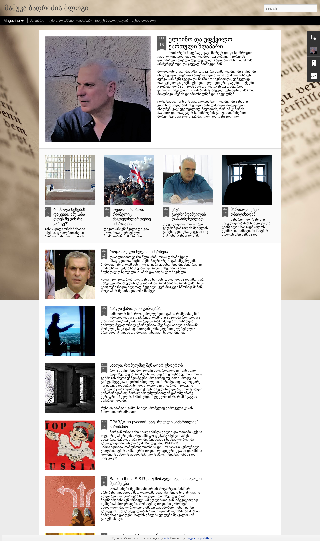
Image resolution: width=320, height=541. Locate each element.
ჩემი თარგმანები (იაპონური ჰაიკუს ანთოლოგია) (88, 20)
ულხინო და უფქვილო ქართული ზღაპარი (200, 43)
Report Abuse (204, 538)
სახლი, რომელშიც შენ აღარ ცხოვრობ (146, 365)
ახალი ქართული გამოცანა (135, 308)
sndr (166, 538)
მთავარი (37, 20)
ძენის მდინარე (144, 20)
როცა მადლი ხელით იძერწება (139, 252)
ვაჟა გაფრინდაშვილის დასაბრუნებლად (189, 214)
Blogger (190, 538)
